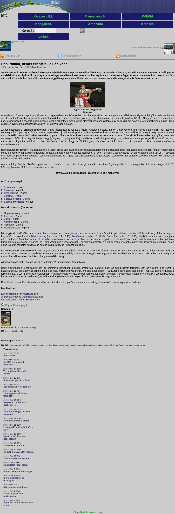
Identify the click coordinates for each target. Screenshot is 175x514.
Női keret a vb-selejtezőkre (17, 387)
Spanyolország (12, 198)
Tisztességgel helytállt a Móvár (15, 372)
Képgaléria (43, 24)
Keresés (147, 24)
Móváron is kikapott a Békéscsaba (14, 437)
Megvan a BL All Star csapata (18, 452)
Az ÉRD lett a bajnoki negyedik (14, 363)
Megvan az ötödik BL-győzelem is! (14, 403)
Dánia (7, 218)
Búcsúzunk (9, 355)
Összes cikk (43, 16)
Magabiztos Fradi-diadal (15, 465)
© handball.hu (38, 67)
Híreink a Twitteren (69, 56)
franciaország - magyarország (132, 345)
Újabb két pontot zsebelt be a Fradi (18, 503)
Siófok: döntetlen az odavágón (13, 479)
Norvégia (9, 190)
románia (73, 345)
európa (49, 345)
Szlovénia (9, 187)
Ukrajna (8, 196)
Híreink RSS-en (10, 56)
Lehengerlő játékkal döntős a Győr (18, 428)
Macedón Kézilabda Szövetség (146, 47)
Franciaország (12, 227)
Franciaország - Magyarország (18, 327)
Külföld (147, 16)
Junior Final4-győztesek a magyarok (16, 412)
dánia (55, 345)
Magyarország (95, 16)
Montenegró (20, 201)
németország (63, 345)
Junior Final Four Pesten (16, 458)
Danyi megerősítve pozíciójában (13, 494)
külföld (26, 345)
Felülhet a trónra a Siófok (16, 421)
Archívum (95, 24)
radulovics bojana (95, 345)
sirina (106, 345)
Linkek (43, 36)
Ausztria (15, 167)
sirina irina (113, 345)
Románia (9, 224)
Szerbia (8, 201)
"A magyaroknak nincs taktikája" (15, 394)
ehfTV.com (19, 41)
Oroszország (11, 193)
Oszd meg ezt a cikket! (12, 340)
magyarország (16, 345)
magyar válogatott (37, 345)
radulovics (82, 345)
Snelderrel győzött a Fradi (16, 380)
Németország (57, 155)
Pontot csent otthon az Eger (17, 471)
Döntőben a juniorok (13, 445)
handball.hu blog (126, 56)
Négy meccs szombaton (15, 487)
